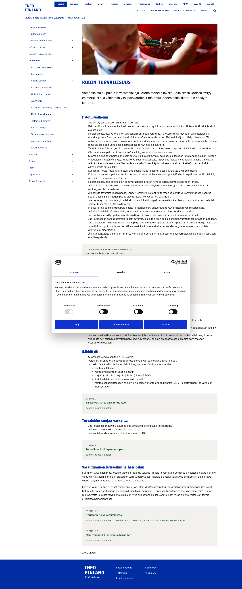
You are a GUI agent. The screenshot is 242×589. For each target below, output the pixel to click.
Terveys (33, 161)
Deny (76, 324)
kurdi (182, 520)
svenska (74, 4)
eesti (100, 4)
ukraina (136, 520)
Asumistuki (36, 101)
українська (144, 4)
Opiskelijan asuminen (42, 94)
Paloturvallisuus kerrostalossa (104, 253)
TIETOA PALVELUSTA (184, 10)
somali (173, 520)
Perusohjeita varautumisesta (104, 515)
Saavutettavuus (124, 567)
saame (164, 520)
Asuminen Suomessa (42, 67)
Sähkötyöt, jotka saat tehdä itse (106, 402)
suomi (61, 4)
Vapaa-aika (34, 174)
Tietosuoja (121, 573)
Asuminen (34, 60)
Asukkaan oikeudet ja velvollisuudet (49, 107)
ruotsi (98, 408)
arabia (154, 520)
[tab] (52, 34)
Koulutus (33, 154)
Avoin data (150, 573)
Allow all (165, 324)
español (128, 4)
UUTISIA (204, 10)
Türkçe (159, 4)
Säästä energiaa (39, 127)
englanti (108, 408)
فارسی (197, 4)
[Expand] (72, 34)
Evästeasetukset (124, 578)
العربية (210, 4)
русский (173, 4)
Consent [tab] (74, 272)
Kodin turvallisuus (41, 114)
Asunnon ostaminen (41, 87)
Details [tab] (121, 272)
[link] (33, 7)
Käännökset (151, 567)
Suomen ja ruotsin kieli (40, 54)
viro (127, 520)
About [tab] (167, 272)
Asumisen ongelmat (41, 141)
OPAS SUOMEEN (160, 10)
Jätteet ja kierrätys (40, 121)
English (88, 4)
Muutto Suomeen (37, 34)
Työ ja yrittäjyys (37, 47)
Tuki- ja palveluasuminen (43, 134)
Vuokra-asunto (38, 80)
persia (145, 520)
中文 (185, 4)
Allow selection (121, 324)
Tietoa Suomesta (37, 181)
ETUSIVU (141, 10)
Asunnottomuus (39, 147)
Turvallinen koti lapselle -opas (105, 449)
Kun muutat (37, 74)
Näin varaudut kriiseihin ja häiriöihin (108, 535)
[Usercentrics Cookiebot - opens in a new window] (173, 262)
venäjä (119, 520)
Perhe (32, 168)
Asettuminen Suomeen (40, 40)
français (114, 4)
